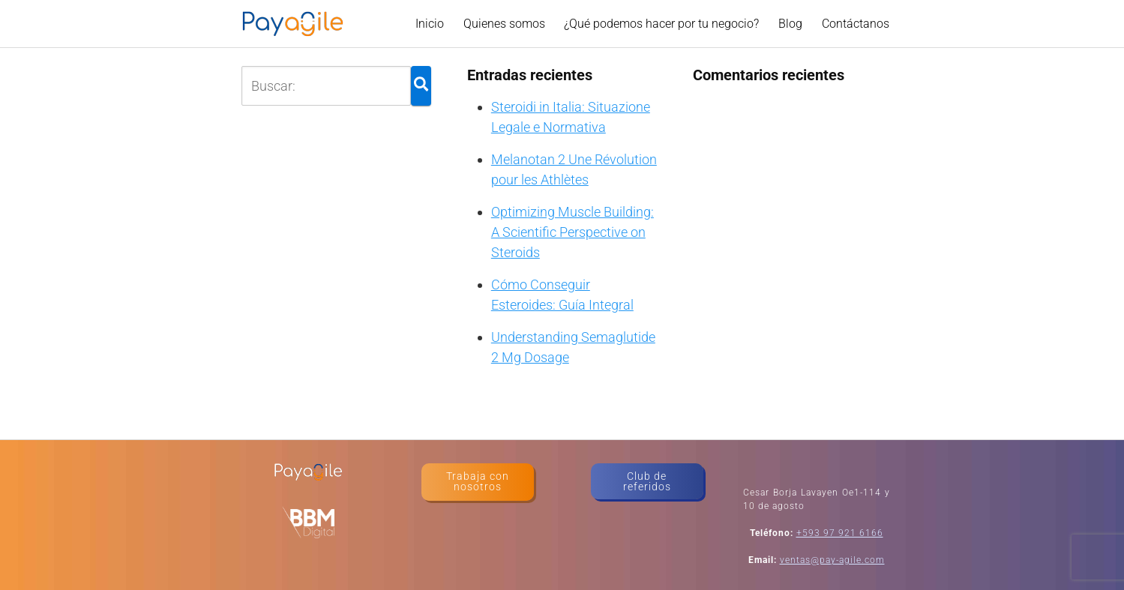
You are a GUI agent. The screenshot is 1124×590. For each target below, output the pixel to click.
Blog (790, 23)
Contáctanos (855, 23)
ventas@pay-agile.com (832, 560)
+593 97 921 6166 (839, 533)
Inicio (429, 23)
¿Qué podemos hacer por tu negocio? (661, 23)
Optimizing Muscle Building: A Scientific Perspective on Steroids (572, 232)
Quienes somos (504, 23)
